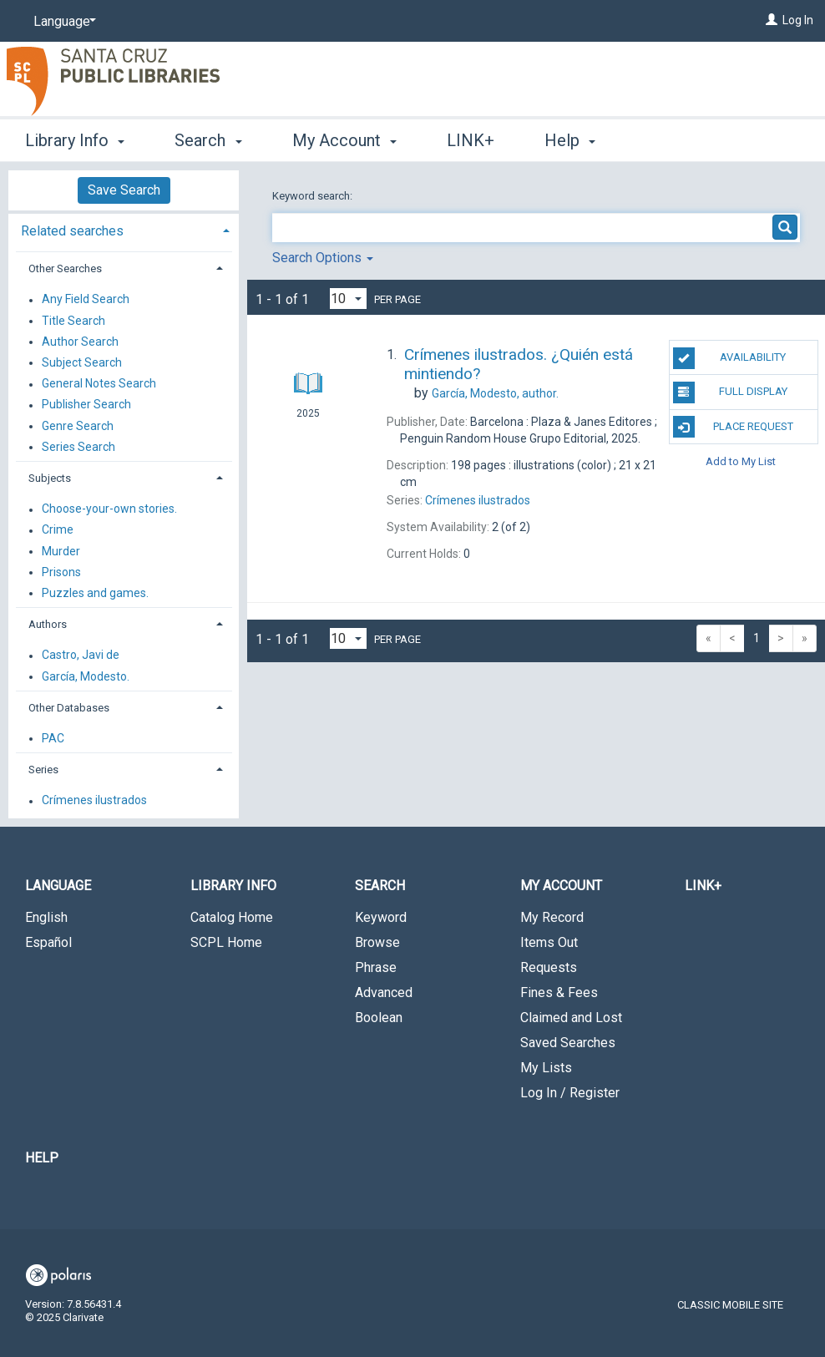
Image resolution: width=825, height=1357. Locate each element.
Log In (797, 20)
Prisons (61, 572)
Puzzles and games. (95, 593)
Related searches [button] (72, 231)
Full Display (730, 392)
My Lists (546, 1068)
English (46, 917)
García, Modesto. (85, 676)
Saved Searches (567, 1043)
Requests (548, 967)
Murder (61, 551)
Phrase (376, 967)
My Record (552, 917)
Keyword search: (313, 196)
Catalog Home (231, 917)
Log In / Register (570, 1093)
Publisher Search (86, 405)
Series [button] (43, 769)
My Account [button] (344, 140)
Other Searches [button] (65, 268)
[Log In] (771, 20)
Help (41, 1158)
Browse (377, 942)
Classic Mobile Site (730, 1305)
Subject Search (82, 362)
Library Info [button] (74, 140)
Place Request (733, 427)
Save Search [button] (124, 190)
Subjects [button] (49, 478)
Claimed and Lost (571, 1017)
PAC (53, 738)
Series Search (78, 446)
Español (48, 942)
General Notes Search (99, 384)
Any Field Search (85, 299)
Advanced (383, 992)
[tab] (123, 229)
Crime (57, 530)
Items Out (549, 942)
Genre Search (78, 426)
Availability (730, 358)
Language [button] (58, 886)
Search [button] (208, 140)
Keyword (381, 917)
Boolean (378, 1017)
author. (495, 393)
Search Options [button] (322, 258)
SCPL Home (226, 942)
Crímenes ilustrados (94, 801)
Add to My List (741, 461)
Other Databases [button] (68, 707)
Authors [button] (47, 624)
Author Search (80, 341)
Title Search (73, 320)
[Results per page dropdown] (348, 298)
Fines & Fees (559, 992)
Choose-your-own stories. (109, 509)
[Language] (62, 21)
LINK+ (470, 140)
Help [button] (569, 140)
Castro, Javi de (80, 655)
